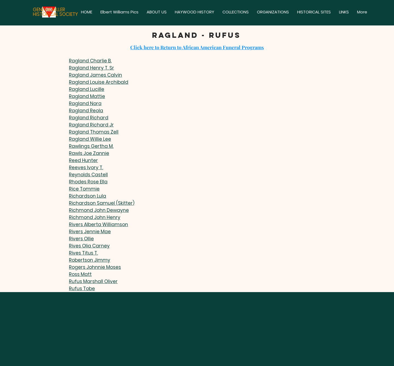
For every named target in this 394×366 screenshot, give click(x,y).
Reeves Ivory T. (86, 167)
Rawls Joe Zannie (89, 153)
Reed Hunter (83, 160)
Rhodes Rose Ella (88, 181)
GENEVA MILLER (49, 9)
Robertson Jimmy (89, 260)
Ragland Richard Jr (91, 125)
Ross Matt (80, 274)
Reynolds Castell (88, 174)
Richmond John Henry (94, 217)
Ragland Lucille (86, 89)
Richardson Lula (87, 196)
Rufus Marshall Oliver (93, 281)
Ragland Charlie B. (90, 60)
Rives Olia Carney (89, 246)
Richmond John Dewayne (99, 210)
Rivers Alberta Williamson (98, 224)
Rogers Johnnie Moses (95, 267)
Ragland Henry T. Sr (91, 68)
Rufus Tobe (82, 288)
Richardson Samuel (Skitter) (101, 203)
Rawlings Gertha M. (91, 146)
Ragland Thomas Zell (93, 132)
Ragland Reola (86, 110)
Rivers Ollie (81, 238)
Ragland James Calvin (95, 75)
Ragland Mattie (87, 96)
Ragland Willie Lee (90, 139)
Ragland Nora (85, 103)
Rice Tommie (84, 189)
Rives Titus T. (83, 253)
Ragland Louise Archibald (98, 82)
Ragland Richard (88, 117)
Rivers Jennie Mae (90, 231)
